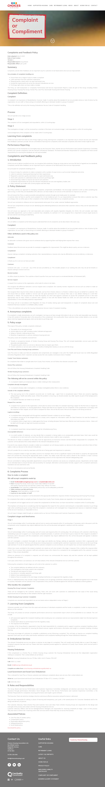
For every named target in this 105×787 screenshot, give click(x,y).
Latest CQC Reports (45, 754)
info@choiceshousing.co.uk (16, 758)
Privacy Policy (43, 766)
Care (51, 5)
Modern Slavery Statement (48, 779)
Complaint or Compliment (48, 775)
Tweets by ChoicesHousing (78, 740)
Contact (94, 5)
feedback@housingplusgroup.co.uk (26, 482)
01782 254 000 (12, 754)
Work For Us (85, 5)
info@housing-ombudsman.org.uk (22, 665)
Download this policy (14, 728)
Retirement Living (60, 5)
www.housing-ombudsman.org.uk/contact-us (37, 668)
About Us (41, 758)
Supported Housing (40, 5)
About (76, 5)
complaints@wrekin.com (46, 482)
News (70, 5)
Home (30, 5)
